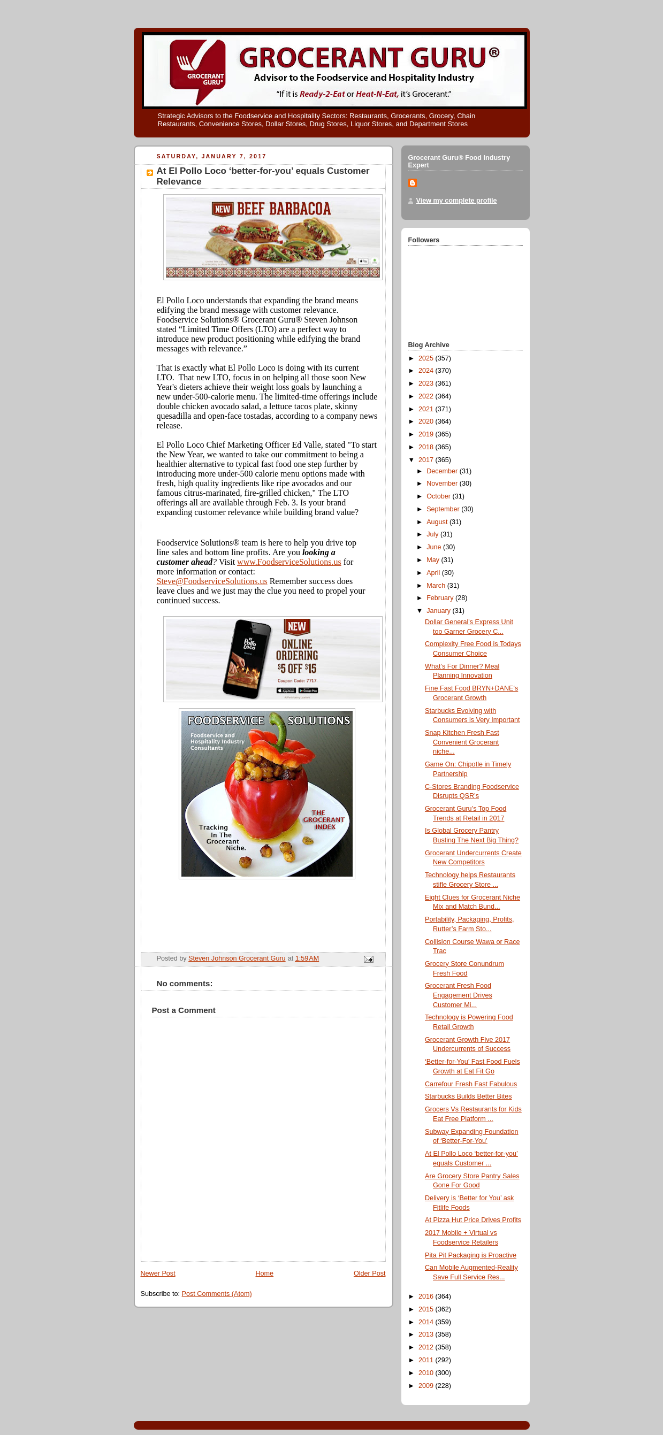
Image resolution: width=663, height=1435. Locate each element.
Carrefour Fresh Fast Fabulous (471, 1084)
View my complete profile (456, 200)
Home (264, 1273)
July (433, 534)
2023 (427, 383)
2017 (427, 460)
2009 (427, 1386)
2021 (427, 409)
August (437, 522)
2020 (427, 421)
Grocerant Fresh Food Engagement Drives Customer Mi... (458, 995)
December (443, 471)
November (443, 483)
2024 (427, 370)
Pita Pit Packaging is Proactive (470, 1255)
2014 (427, 1322)
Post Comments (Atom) (217, 1294)
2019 (427, 434)
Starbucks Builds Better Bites (468, 1096)
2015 (427, 1309)
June (434, 547)
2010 (427, 1373)
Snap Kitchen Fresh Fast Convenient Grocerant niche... (462, 742)
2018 (427, 447)
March (436, 585)
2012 (427, 1347)
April (434, 573)
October (439, 496)
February (440, 598)
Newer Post (158, 1273)
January (439, 611)
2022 (427, 396)
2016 (427, 1296)
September (443, 509)
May (433, 560)
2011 (427, 1360)
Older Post (370, 1273)
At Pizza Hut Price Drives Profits (473, 1220)
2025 (427, 358)
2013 (427, 1334)
